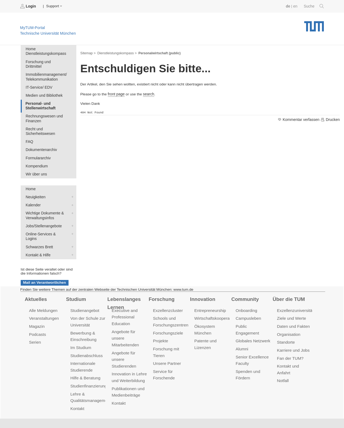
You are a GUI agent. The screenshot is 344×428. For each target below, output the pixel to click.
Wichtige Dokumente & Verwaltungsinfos (71, 203)
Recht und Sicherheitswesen (40, 124)
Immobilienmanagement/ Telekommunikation (46, 71)
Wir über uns (36, 166)
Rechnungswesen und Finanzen (44, 112)
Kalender (71, 196)
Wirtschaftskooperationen (217, 303)
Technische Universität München (314, 24)
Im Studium (80, 331)
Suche (314, 6)
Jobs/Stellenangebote (71, 216)
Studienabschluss (86, 339)
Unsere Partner (166, 347)
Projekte (160, 325)
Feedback (43, 414)
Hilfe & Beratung (85, 361)
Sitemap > (87, 53)
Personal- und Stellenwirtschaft (40, 99)
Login (28, 6)
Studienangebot (84, 295)
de (288, 6)
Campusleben (248, 303)
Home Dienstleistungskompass (45, 51)
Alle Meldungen (43, 295)
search (147, 93)
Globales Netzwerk (253, 318)
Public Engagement (253, 311)
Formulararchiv (38, 150)
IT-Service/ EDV (39, 82)
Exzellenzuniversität (295, 295)
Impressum (122, 414)
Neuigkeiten (71, 188)
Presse (67, 414)
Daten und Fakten (293, 311)
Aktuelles (35, 284)
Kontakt (77, 391)
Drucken (330, 119)
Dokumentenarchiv (41, 142)
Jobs (21, 414)
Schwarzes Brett (71, 232)
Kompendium (36, 158)
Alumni (242, 326)
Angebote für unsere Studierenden (123, 343)
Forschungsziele (167, 317)
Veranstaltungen (43, 303)
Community (244, 284)
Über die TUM (288, 284)
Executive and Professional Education (124, 302)
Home (30, 181)
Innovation (202, 284)
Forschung (161, 284)
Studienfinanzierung (88, 369)
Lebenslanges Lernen (123, 287)
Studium (75, 284)
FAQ (29, 134)
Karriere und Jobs (293, 334)
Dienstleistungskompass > (116, 53)
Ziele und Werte (291, 303)
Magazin (36, 311)
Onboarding (246, 295)
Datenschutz (93, 414)
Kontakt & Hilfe (71, 239)
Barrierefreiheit (155, 414)
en (296, 6)
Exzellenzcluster (167, 295)
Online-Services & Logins (71, 224)
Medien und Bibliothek (44, 89)
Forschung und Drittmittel (46, 61)
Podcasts (37, 318)
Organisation (288, 318)
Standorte (286, 326)
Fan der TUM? (290, 342)
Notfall (282, 364)
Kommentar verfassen (300, 119)
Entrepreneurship (209, 295)
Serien (35, 326)
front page (116, 93)
